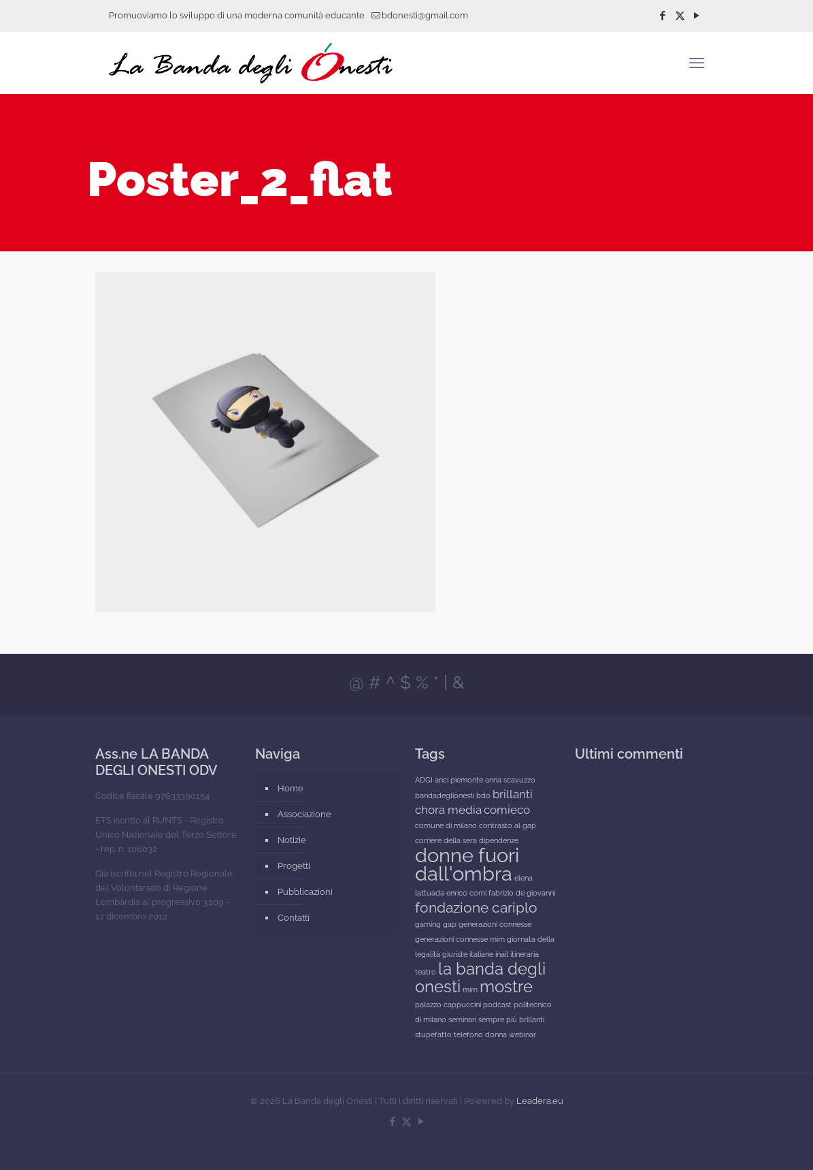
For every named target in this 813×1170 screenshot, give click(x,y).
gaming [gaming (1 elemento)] (428, 924)
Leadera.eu (539, 1101)
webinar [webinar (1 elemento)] (522, 1034)
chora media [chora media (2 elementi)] (448, 810)
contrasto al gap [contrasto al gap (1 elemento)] (507, 825)
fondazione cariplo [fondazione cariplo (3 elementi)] (476, 907)
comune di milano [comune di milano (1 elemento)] (446, 825)
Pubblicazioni (305, 892)
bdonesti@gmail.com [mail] (425, 15)
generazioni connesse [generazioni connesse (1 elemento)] (495, 924)
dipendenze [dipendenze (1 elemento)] (498, 840)
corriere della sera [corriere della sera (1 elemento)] (446, 840)
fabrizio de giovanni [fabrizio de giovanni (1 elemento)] (521, 893)
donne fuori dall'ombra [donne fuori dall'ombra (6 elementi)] (467, 864)
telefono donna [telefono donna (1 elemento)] (480, 1034)
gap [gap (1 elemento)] (450, 924)
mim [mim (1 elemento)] (470, 989)
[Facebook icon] (663, 16)
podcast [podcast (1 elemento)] (497, 1004)
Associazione (304, 814)
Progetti (294, 866)
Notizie (292, 840)
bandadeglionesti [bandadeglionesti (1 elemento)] (444, 795)
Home (290, 788)
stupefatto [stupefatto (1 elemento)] (433, 1034)
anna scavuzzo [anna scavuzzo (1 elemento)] (510, 780)
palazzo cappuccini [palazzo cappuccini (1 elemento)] (448, 1004)
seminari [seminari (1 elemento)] (462, 1019)
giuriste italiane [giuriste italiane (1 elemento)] (467, 954)
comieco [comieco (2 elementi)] (507, 810)
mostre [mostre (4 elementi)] (506, 986)
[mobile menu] (696, 62)
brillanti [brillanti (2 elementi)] (513, 794)
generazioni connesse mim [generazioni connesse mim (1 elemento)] (460, 939)
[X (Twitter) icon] (680, 16)
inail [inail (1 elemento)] (501, 954)
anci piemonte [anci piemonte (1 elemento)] (459, 780)
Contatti (294, 918)
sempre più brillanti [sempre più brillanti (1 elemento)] (511, 1019)
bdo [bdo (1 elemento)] (483, 795)
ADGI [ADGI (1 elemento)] (424, 780)
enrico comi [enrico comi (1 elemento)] (466, 893)
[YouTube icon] (697, 16)
